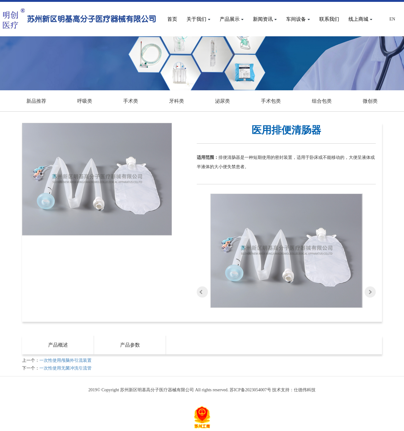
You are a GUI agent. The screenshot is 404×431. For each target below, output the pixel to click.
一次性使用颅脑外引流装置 (65, 360)
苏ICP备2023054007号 (250, 390)
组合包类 (322, 101)
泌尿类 (222, 101)
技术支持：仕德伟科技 (294, 390)
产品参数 (130, 345)
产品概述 (58, 345)
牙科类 (176, 101)
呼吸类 (84, 101)
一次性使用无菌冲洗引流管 (65, 368)
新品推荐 (36, 101)
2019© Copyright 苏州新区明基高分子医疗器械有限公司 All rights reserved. (159, 390)
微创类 (370, 101)
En (392, 19)
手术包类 (271, 101)
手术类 (130, 101)
